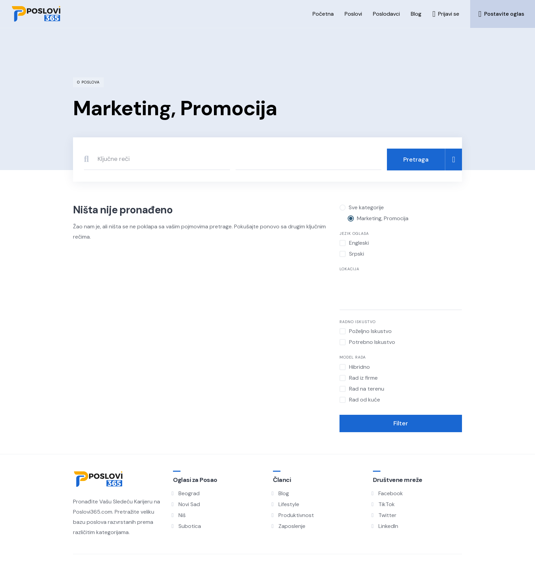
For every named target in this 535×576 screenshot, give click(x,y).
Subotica (189, 526)
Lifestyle (288, 504)
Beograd (189, 493)
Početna (323, 13)
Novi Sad (189, 504)
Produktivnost (296, 515)
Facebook (390, 493)
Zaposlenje (291, 526)
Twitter (387, 515)
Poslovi (353, 13)
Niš (182, 515)
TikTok (386, 504)
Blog (416, 13)
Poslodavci (386, 13)
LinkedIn (388, 526)
